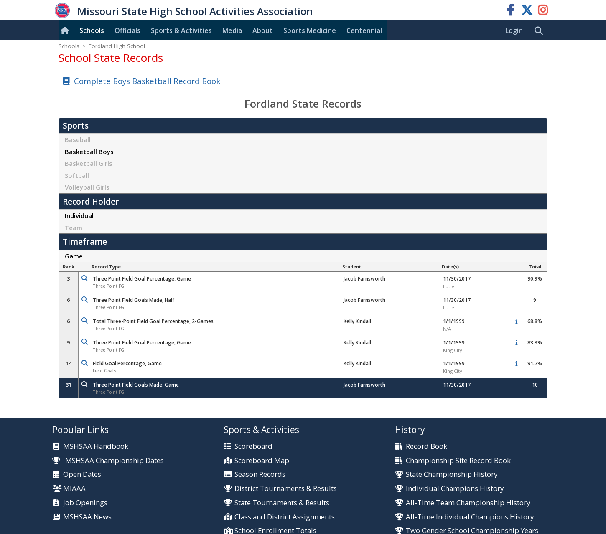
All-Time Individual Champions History (470, 517)
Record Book (426, 446)
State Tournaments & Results (281, 503)
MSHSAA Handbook (95, 446)
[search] (540, 31)
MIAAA (74, 489)
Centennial (364, 30)
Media (232, 30)
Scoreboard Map (261, 461)
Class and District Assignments (284, 517)
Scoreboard (253, 446)
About (262, 30)
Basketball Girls (88, 163)
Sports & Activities (181, 30)
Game (74, 256)
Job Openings (85, 503)
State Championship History (451, 474)
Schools (91, 30)
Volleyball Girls (87, 187)
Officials (127, 30)
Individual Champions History (455, 489)
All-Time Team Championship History (468, 503)
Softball (77, 175)
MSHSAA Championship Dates (108, 460)
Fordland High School (117, 46)
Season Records (259, 474)
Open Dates (82, 474)
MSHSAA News (87, 517)
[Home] (66, 30)
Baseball (78, 139)
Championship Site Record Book (458, 461)
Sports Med (309, 30)
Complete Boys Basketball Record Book (147, 81)
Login (514, 30)
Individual (79, 215)
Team (73, 227)
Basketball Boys (89, 151)
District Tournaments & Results (285, 489)
